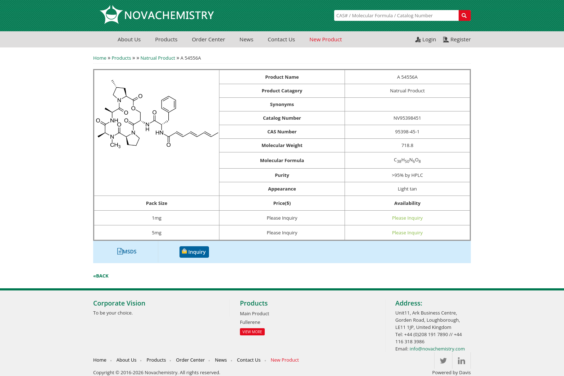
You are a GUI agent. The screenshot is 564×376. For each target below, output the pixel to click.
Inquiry (197, 251)
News (247, 39)
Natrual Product (157, 58)
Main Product (254, 313)
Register (460, 39)
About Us (129, 39)
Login (429, 39)
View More (252, 331)
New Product (325, 39)
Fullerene (250, 322)
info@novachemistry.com (437, 348)
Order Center (208, 39)
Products (166, 39)
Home (99, 58)
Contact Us (281, 39)
